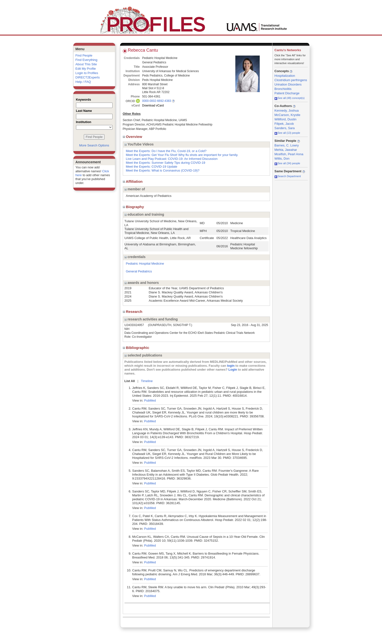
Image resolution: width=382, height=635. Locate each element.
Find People (84, 55)
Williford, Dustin (285, 119)
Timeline (147, 381)
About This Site (86, 64)
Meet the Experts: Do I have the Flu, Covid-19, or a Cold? (166, 151)
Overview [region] (133, 137)
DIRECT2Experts (88, 77)
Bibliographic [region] (136, 348)
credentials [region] (135, 257)
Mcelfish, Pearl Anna (289, 154)
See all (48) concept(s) (290, 97)
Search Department (288, 176)
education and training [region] (144, 214)
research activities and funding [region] (151, 319)
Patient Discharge (287, 93)
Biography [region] (134, 207)
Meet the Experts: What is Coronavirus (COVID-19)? (163, 170)
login (231, 365)
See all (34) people (287, 163)
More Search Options (94, 145)
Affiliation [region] (133, 181)
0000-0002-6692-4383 (156, 101)
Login (233, 369)
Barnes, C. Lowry (287, 145)
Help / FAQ (83, 82)
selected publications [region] (143, 355)
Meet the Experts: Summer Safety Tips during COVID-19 (165, 162)
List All (129, 381)
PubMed (150, 400)
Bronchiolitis (283, 89)
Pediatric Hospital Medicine (145, 263)
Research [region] (133, 311)
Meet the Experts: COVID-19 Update (151, 166)
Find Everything (86, 60)
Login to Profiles (87, 73)
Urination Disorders (288, 84)
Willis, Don (282, 158)
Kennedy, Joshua (287, 110)
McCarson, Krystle (287, 115)
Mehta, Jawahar (286, 150)
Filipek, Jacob (284, 123)
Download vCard (153, 105)
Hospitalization (285, 75)
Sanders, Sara (285, 128)
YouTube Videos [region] (139, 144)
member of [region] (134, 189)
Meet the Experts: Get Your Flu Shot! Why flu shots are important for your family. (182, 155)
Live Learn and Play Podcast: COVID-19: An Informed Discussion (172, 159)
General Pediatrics (139, 271)
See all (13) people (287, 132)
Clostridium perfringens (291, 80)
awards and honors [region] (141, 283)
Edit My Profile (86, 68)
